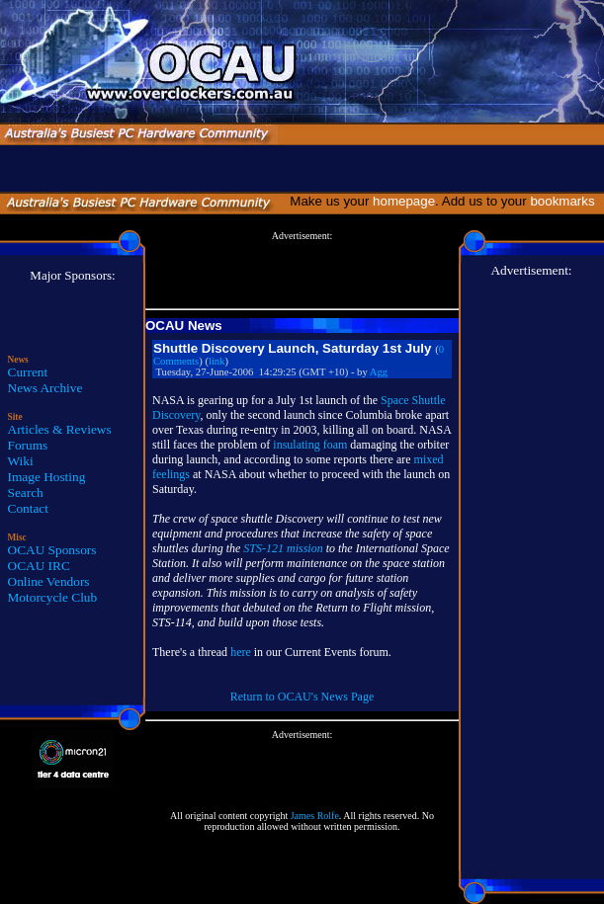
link (217, 361)
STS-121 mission (282, 548)
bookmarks (566, 201)
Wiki (21, 460)
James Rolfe (315, 815)
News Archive (45, 387)
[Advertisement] (302, 270)
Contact (28, 508)
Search (25, 492)
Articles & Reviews (60, 429)
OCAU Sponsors (52, 549)
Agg (379, 372)
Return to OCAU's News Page (302, 696)
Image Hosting (47, 476)
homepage (404, 201)
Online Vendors (49, 581)
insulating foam (310, 445)
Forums (28, 445)
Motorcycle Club (53, 597)
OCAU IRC (39, 565)
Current (28, 372)
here (240, 652)
